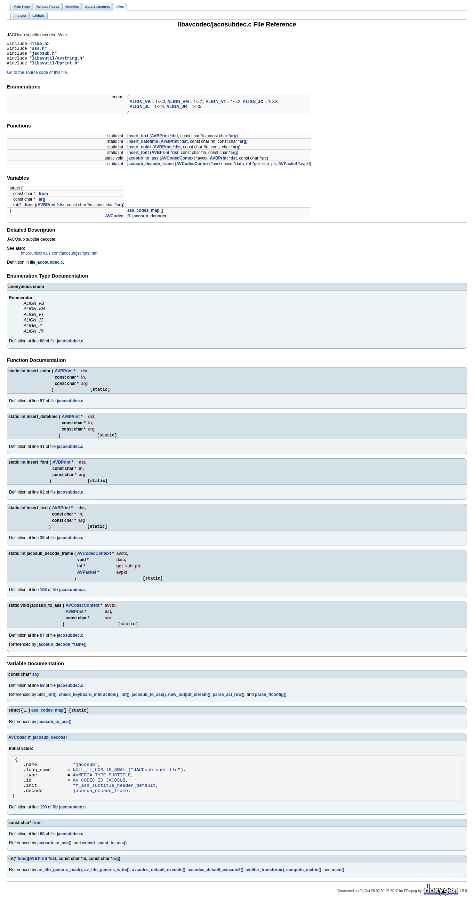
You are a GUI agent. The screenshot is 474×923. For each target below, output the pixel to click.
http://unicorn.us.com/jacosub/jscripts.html (59, 258)
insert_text (137, 141)
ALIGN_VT (216, 106)
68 (42, 854)
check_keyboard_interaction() (88, 706)
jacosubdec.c (50, 267)
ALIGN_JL (140, 111)
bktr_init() (46, 706)
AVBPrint (160, 141)
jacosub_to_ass (143, 163)
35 (42, 547)
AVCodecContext (178, 163)
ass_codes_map (143, 215)
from (43, 198)
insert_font (138, 157)
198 (43, 827)
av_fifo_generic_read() (59, 890)
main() (338, 890)
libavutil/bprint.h (54, 68)
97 (42, 646)
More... (63, 34)
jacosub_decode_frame (150, 168)
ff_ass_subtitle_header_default (114, 803)
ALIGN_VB (140, 106)
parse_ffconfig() (271, 706)
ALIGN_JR (176, 111)
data (239, 168)
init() (124, 706)
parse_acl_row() (228, 706)
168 (43, 600)
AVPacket (287, 168)
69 (42, 697)
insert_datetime (142, 146)
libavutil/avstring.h (57, 62)
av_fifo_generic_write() (107, 890)
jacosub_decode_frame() (61, 655)
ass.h (38, 50)
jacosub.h (43, 56)
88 (42, 346)
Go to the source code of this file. (37, 77)
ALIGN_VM (178, 106)
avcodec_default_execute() (158, 890)
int (120, 141)
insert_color (139, 152)
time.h (39, 44)
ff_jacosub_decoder (147, 221)
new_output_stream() (189, 706)
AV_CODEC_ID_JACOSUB (99, 797)
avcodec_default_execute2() (215, 890)
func (29, 210)
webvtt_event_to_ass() (104, 863)
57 (42, 407)
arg (233, 141)
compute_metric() (303, 890)
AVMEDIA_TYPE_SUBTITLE (102, 791)
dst (175, 141)
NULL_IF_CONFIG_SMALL (100, 785)
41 (42, 453)
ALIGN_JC (253, 106)
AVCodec (114, 221)
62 (42, 500)
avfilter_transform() (265, 890)
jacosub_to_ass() (149, 706)
